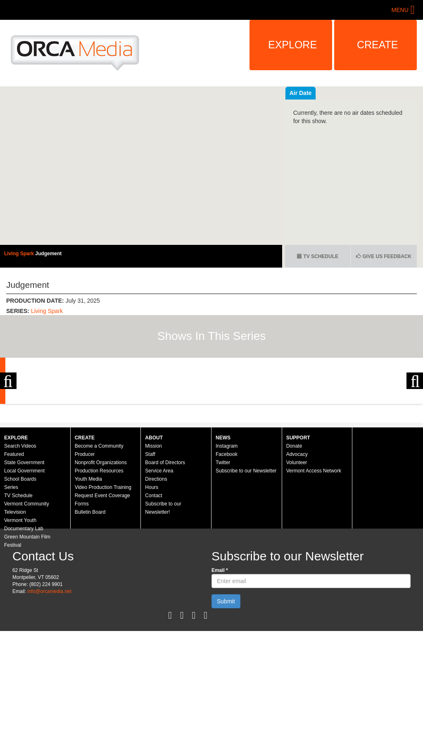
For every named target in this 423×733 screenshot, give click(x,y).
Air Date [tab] (350, 93)
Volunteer (296, 542)
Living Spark (19, 253)
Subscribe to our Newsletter (246, 550)
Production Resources (99, 550)
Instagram (227, 525)
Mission (153, 525)
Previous (8, 420)
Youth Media (88, 558)
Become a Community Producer (99, 529)
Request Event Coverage (102, 575)
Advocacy (297, 533)
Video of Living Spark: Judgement (141, 165)
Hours (151, 566)
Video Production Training (103, 566)
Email (220, 649)
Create (377, 44)
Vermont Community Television (26, 587)
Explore (292, 44)
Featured (14, 533)
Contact (153, 575)
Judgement (48, 253)
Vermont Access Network (313, 550)
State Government (24, 542)
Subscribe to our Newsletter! (163, 587)
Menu (400, 10)
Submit (226, 680)
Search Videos (20, 525)
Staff (150, 533)
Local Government (24, 550)
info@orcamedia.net (49, 671)
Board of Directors (165, 542)
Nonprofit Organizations (101, 542)
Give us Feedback (383, 256)
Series (11, 566)
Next (414, 420)
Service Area (159, 550)
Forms (82, 583)
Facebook (227, 533)
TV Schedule (317, 256)
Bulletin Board (90, 591)
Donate (294, 525)
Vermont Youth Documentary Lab (23, 604)
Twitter (223, 542)
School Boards (20, 558)
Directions (156, 558)
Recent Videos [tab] (309, 93)
